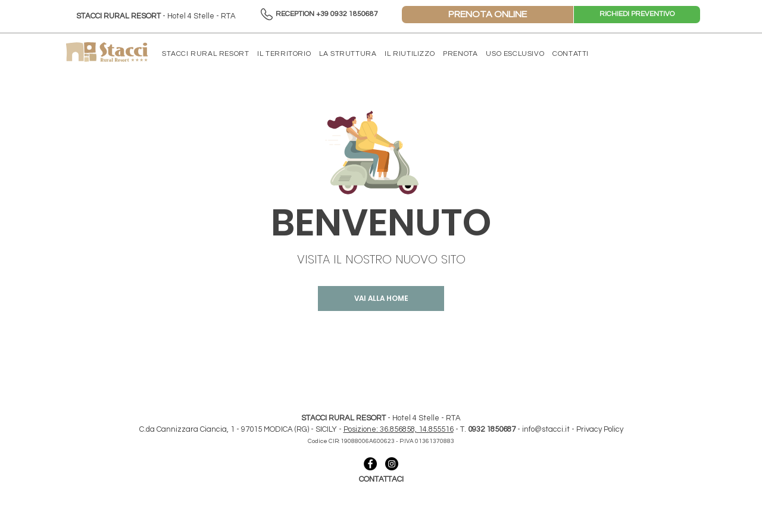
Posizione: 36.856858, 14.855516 (398, 429)
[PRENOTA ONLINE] (487, 14)
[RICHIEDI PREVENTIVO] (637, 14)
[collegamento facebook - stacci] (370, 463)
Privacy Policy (599, 429)
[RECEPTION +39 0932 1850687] (326, 14)
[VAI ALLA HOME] (381, 298)
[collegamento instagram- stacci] (391, 463)
